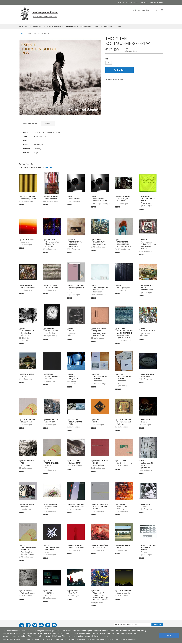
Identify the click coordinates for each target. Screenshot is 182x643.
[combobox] (144, 10)
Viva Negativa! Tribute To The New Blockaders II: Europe (148, 244)
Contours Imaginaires (73, 376)
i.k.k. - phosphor (123, 286)
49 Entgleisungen (124, 243)
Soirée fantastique (76, 505)
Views (71, 329)
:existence (27, 241)
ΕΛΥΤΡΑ (49, 593)
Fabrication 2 (100, 288)
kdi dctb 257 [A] (75, 462)
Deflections (100, 506)
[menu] (91, 26)
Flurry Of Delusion (148, 329)
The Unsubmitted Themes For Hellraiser (52, 243)
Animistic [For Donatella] (123, 198)
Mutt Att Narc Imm (76, 546)
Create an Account (156, 2)
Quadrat (27, 505)
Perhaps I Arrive (99, 242)
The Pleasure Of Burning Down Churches (27, 331)
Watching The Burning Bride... (28, 549)
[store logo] (39, 14)
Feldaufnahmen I (28, 286)
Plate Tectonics (75, 197)
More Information (30, 124)
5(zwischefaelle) (51, 286)
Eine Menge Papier (28, 197)
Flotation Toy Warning (122, 506)
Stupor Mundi (28, 421)
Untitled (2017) (100, 546)
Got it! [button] (169, 635)
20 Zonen (27, 375)
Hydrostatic (148, 375)
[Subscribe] (157, 624)
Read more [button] (130, 639)
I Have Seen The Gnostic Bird (51, 330)
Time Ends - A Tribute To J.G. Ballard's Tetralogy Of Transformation (100, 595)
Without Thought (27, 592)
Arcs (52, 548)
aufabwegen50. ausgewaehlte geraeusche (147, 464)
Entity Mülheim (51, 197)
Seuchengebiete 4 (124, 592)
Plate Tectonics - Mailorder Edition (100, 198)
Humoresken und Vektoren (124, 422)
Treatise (145, 505)
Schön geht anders (124, 462)
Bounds (146, 421)
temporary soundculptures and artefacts (99, 331)
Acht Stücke (75, 243)
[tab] (30, 123)
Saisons (51, 506)
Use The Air (73, 592)
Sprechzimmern (125, 332)
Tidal (75, 422)
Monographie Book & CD (76, 287)
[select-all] (48, 167)
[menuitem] (24, 26)
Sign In (142, 2)
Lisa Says (52, 376)
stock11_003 (51, 421)
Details (47, 124)
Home (21, 33)
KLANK (96, 421)
